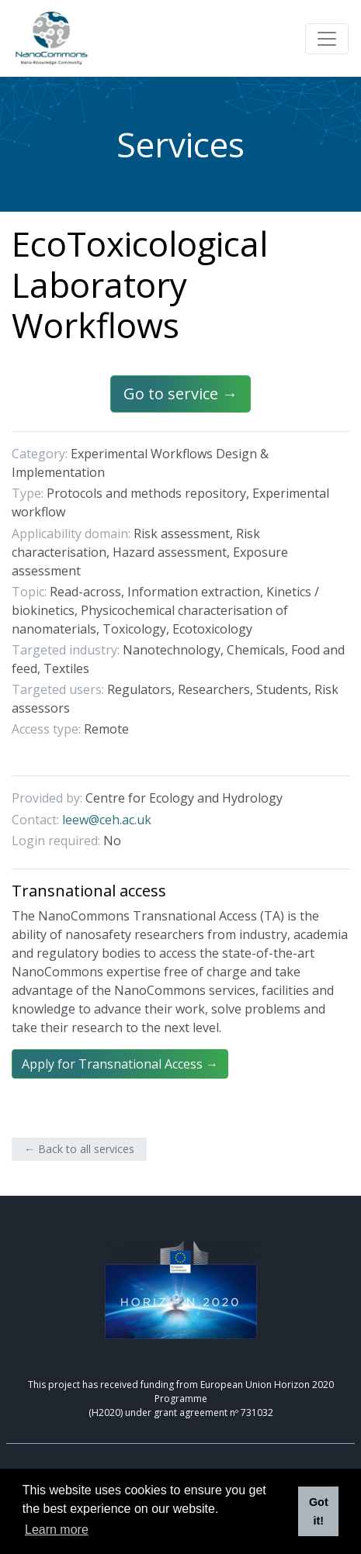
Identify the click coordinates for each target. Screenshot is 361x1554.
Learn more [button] (57, 1529)
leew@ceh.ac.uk (106, 819)
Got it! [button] (318, 1511)
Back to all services (86, 1148)
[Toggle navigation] (327, 38)
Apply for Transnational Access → (120, 1063)
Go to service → (180, 393)
